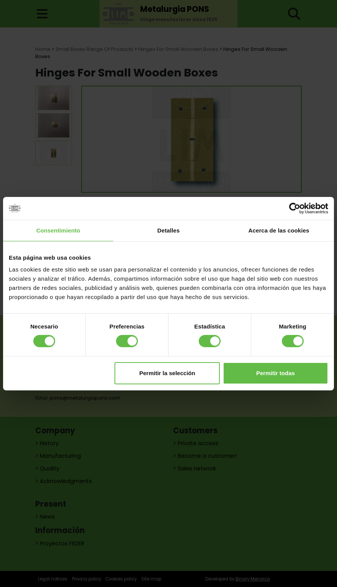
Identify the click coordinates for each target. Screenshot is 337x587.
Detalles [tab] (168, 230)
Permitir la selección (167, 373)
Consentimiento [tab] (58, 230)
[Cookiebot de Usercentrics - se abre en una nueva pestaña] (294, 208)
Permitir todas (275, 373)
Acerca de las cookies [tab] (279, 230)
